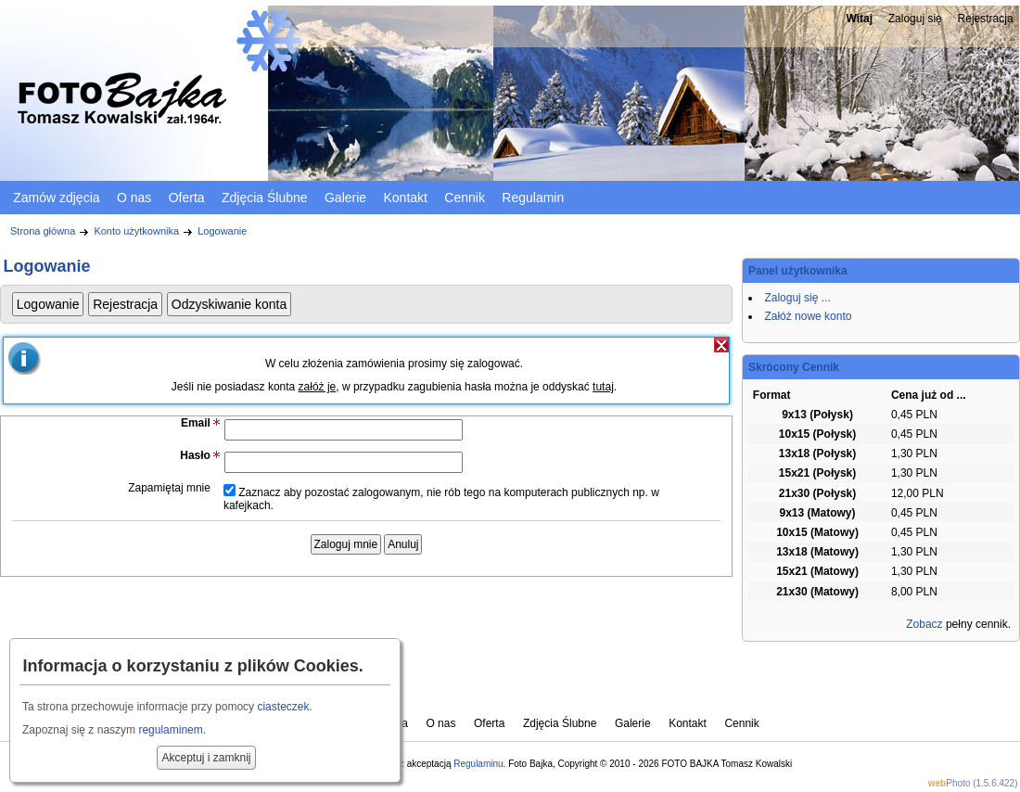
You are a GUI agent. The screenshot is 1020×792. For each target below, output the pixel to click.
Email (195, 422)
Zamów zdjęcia (56, 197)
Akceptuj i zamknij (205, 757)
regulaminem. (172, 729)
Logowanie (222, 230)
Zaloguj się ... (797, 297)
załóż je (318, 386)
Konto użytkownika (136, 230)
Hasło (195, 455)
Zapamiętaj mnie (169, 487)
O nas (134, 197)
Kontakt (405, 197)
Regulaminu (478, 764)
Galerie (345, 197)
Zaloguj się (915, 18)
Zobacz (924, 624)
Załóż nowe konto (807, 316)
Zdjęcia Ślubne (265, 197)
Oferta (187, 197)
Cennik (464, 197)
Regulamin (533, 197)
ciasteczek (283, 706)
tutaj (603, 386)
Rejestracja (986, 18)
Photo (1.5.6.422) (973, 783)
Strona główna (42, 230)
